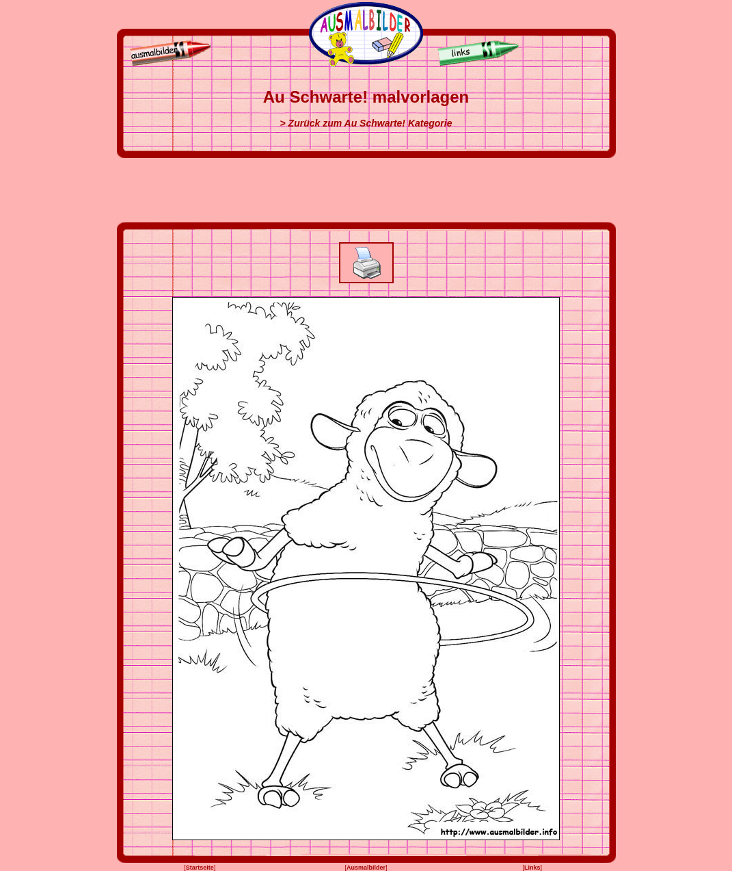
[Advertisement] (366, 190)
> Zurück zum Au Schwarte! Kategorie (366, 123)
